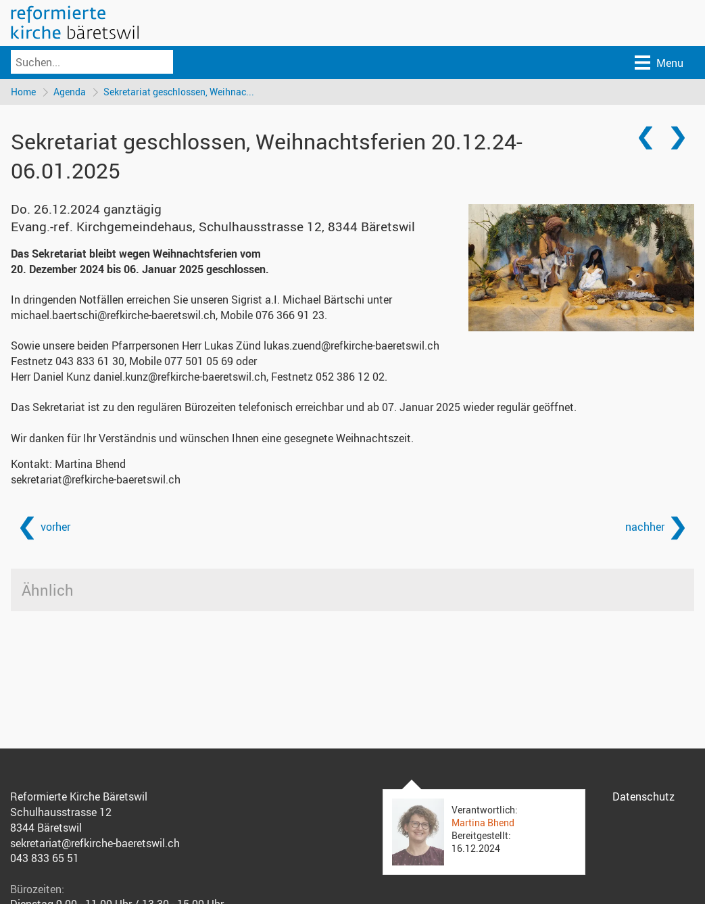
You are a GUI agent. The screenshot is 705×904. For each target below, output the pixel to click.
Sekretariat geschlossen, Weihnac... (178, 91)
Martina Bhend (483, 822)
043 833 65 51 (44, 858)
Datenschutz (643, 796)
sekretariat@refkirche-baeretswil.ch (95, 479)
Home (23, 91)
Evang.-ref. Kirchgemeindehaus (213, 226)
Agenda (69, 91)
